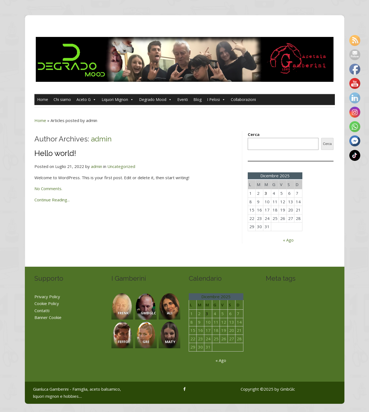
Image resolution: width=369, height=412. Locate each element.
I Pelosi (216, 99)
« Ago (288, 240)
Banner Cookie (47, 317)
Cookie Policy (46, 303)
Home (42, 99)
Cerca (253, 134)
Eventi (182, 99)
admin (101, 139)
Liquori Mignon (118, 99)
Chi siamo (62, 99)
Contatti (41, 310)
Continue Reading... (52, 199)
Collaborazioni (243, 99)
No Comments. (48, 188)
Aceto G (86, 99)
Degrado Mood (155, 99)
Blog (197, 99)
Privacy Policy (47, 296)
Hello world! (55, 153)
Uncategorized (121, 166)
